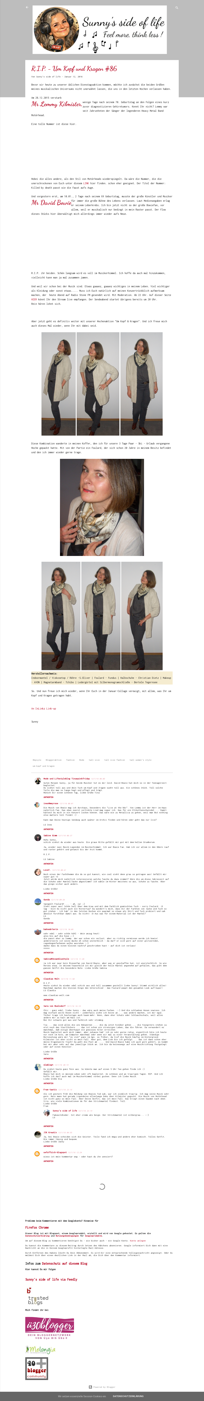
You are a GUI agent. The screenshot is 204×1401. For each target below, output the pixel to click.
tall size (94, 760)
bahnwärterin (51, 929)
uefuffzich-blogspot (55, 1152)
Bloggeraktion (54, 760)
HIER (34, 299)
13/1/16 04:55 (65, 1133)
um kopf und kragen (44, 766)
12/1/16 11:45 (77, 959)
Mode (81, 760)
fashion (70, 760)
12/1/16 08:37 (65, 836)
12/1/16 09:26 (58, 900)
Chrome (44, 1227)
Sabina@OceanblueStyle (56, 959)
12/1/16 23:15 (65, 1090)
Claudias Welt (51, 979)
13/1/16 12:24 (75, 1152)
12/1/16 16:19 (74, 1006)
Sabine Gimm (50, 835)
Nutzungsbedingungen (67, 1236)
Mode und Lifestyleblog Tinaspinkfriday (67, 778)
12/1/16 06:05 (98, 779)
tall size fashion (114, 760)
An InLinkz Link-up (43, 708)
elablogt (48, 1065)
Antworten (48, 797)
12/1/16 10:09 (66, 929)
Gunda (47, 899)
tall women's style (140, 760)
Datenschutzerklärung (37, 1236)
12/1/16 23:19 (85, 1111)
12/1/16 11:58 (67, 979)
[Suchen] (177, 8)
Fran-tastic (50, 1089)
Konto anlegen (138, 1240)
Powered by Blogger (102, 1387)
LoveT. (47, 870)
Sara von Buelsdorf (54, 1006)
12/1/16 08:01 (66, 803)
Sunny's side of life (65, 1110)
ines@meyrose (51, 803)
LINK (86, 183)
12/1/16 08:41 (59, 870)
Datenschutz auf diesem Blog (64, 1263)
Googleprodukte (93, 1236)
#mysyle (37, 760)
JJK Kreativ (50, 1132)
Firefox (31, 1227)
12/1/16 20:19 (61, 1065)
